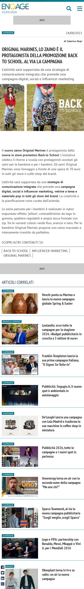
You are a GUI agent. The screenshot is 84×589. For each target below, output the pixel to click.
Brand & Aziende (11, 321)
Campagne (8, 32)
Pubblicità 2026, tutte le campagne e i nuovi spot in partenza (59, 452)
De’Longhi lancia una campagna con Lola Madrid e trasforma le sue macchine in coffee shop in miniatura (62, 423)
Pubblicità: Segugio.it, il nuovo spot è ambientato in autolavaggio (62, 390)
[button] (79, 8)
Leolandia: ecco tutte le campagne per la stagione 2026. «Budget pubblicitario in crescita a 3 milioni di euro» (62, 331)
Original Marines (17, 255)
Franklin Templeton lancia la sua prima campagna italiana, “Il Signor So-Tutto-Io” (60, 360)
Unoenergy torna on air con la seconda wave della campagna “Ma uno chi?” (61, 482)
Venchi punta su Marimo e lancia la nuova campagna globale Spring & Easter (58, 299)
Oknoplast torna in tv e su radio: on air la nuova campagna (58, 574)
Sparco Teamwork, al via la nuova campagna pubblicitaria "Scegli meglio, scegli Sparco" (61, 513)
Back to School (16, 251)
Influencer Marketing (50, 251)
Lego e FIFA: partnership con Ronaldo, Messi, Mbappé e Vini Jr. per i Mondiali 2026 (61, 543)
